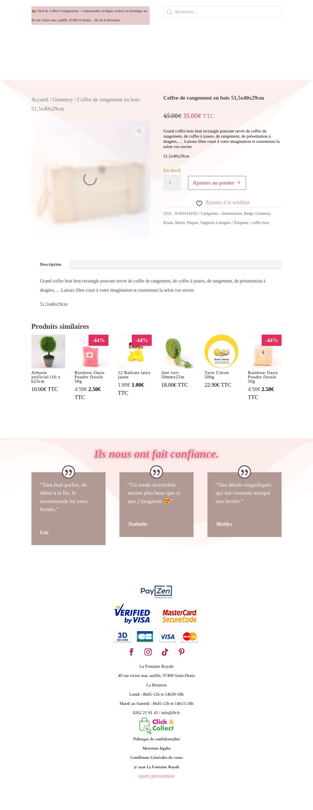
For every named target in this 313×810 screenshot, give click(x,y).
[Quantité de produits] (172, 183)
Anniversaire (231, 213)
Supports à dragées (215, 223)
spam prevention (156, 776)
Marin (180, 223)
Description (50, 264)
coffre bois (260, 223)
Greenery (63, 99)
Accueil (39, 99)
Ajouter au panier (214, 183)
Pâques (192, 223)
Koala (168, 223)
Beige (249, 213)
